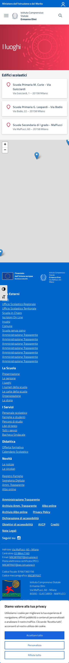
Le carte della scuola (14, 391)
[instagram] (19, 538)
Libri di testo (9, 426)
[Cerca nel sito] (60, 16)
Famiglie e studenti (13, 417)
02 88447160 (21, 553)
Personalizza (34, 645)
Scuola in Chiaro (12, 313)
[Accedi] (63, 4)
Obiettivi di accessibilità (17, 524)
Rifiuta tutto (34, 655)
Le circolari (8, 468)
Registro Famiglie (12, 476)
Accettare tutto (34, 635)
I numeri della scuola (14, 387)
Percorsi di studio (12, 421)
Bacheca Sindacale (13, 434)
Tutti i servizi (9, 430)
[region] (34, 631)
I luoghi (6, 382)
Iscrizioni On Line (12, 317)
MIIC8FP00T (34, 575)
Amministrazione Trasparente (20, 335)
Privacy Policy (41, 512)
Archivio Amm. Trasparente (19, 505)
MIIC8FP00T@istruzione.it (23, 557)
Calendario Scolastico (15, 451)
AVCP (41, 524)
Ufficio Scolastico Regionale (19, 304)
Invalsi (6, 321)
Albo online (9, 489)
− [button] (5, 150)
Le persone (9, 378)
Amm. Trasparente (13, 485)
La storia (7, 400)
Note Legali (9, 530)
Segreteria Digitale (13, 480)
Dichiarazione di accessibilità (20, 518)
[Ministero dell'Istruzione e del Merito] (22, 3)
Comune (7, 326)
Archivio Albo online (14, 512)
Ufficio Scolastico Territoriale (19, 308)
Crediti (55, 524)
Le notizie (8, 464)
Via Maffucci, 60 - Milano (25, 549)
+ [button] (5, 144)
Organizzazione (11, 396)
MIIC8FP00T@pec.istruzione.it (18, 565)
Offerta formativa (13, 447)
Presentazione (11, 374)
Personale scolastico (14, 412)
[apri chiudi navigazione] (6, 16)
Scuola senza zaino (13, 330)
